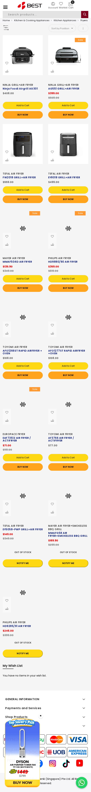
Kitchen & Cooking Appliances (31, 20)
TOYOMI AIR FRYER (15, 347)
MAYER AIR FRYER (14, 258)
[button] (7, 63)
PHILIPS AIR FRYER (59, 258)
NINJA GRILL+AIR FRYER (18, 85)
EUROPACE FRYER (14, 434)
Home (6, 20)
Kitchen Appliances (65, 20)
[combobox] (44, 14)
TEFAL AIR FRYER (13, 173)
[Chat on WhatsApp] (81, 782)
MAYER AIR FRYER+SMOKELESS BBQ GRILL (67, 527)
